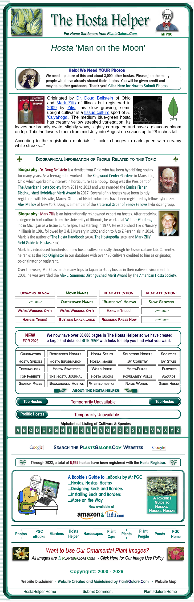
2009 (52, 107)
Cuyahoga (57, 117)
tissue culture (97, 112)
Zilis (71, 107)
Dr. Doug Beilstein (94, 98)
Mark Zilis (66, 103)
